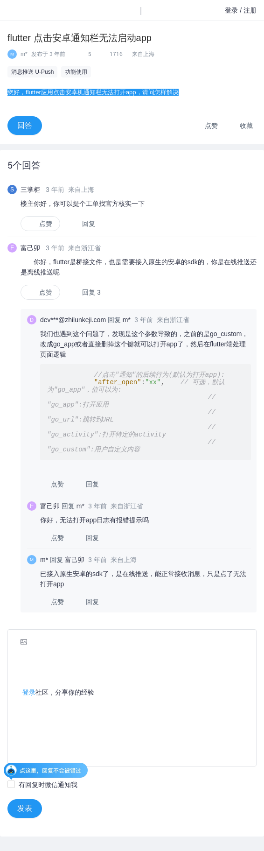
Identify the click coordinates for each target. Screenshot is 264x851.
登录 (28, 697)
